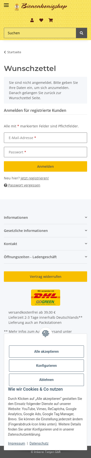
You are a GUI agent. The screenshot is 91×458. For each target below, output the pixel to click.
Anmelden (45, 166)
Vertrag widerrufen (45, 276)
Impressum (16, 443)
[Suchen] (81, 33)
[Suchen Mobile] (40, 33)
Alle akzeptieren (46, 351)
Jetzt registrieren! (35, 178)
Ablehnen (46, 380)
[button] (32, 20)
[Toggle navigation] (6, 3)
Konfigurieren (46, 366)
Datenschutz (39, 443)
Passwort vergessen (22, 185)
